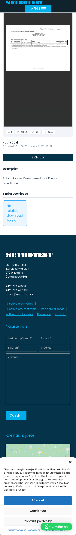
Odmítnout (38, 511)
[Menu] (38, 8)
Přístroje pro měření (19, 304)
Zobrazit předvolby (38, 521)
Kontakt (60, 314)
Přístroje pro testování (21, 309)
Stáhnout (38, 157)
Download (44, 314)
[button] (70, 462)
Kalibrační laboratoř (19, 314)
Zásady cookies (17, 530)
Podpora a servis (52, 309)
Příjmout (38, 500)
